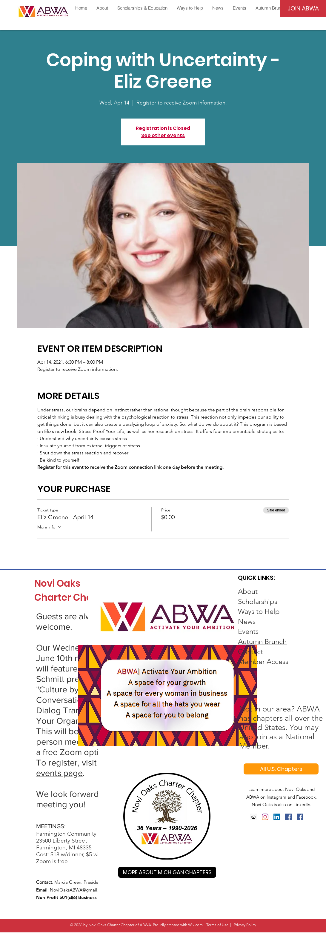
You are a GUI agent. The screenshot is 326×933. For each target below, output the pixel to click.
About (248, 591)
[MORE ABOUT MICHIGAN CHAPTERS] (167, 872)
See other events (163, 135)
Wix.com (195, 925)
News (247, 621)
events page (59, 773)
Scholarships (257, 601)
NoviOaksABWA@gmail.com (78, 890)
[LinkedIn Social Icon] (276, 817)
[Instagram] (253, 817)
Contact (250, 651)
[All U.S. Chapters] (281, 768)
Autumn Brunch (262, 641)
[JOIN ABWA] (303, 8)
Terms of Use (217, 925)
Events (248, 631)
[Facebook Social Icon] (288, 817)
